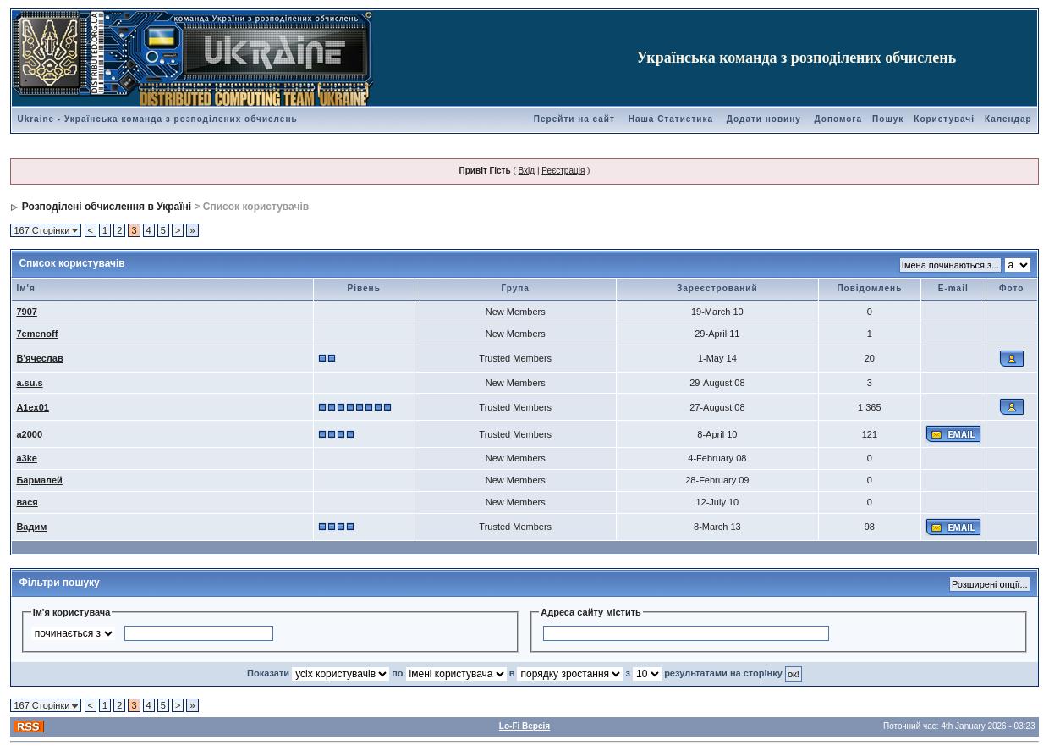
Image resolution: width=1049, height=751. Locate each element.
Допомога (838, 119)
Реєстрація (563, 170)
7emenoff (37, 334)
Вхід (527, 170)
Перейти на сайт (574, 119)
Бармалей (39, 480)
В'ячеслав (39, 358)
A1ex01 (32, 407)
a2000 (29, 434)
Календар (1008, 119)
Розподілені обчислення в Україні (106, 207)
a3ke (26, 458)
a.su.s (29, 383)
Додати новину (764, 119)
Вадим (31, 527)
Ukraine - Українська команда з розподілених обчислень (157, 119)
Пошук (887, 119)
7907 (26, 311)
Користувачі (944, 119)
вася (26, 502)
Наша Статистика (671, 119)
